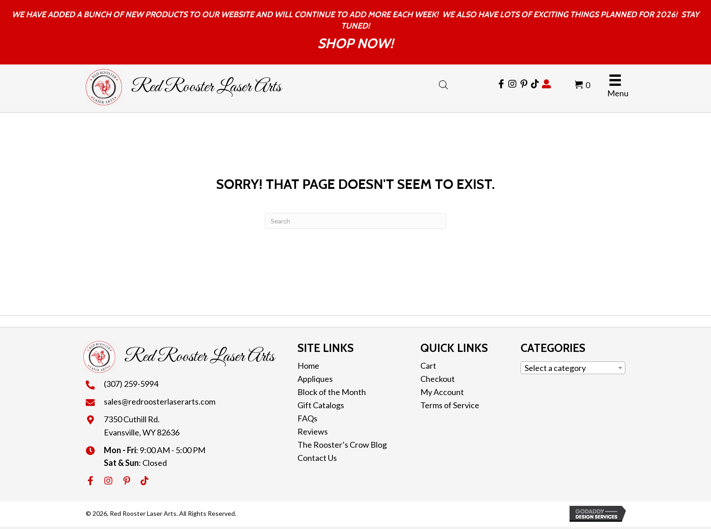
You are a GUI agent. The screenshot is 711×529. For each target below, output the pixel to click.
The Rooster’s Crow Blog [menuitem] (342, 445)
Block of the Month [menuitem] (331, 392)
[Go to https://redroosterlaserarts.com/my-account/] (546, 84)
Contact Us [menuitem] (317, 458)
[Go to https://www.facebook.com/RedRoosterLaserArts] (501, 84)
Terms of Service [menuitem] (449, 405)
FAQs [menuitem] (307, 418)
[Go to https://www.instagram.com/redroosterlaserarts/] (512, 84)
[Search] (355, 221)
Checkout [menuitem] (437, 379)
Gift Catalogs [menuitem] (320, 405)
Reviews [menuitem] (312, 431)
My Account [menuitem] (442, 392)
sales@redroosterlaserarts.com (159, 401)
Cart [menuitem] (428, 366)
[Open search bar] (443, 83)
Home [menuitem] (308, 366)
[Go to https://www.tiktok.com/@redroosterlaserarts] (535, 84)
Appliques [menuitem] (315, 379)
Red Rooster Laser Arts (206, 87)
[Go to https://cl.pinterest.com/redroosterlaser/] (523, 84)
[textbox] (573, 368)
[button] (90, 481)
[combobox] (573, 367)
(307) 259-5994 (131, 384)
